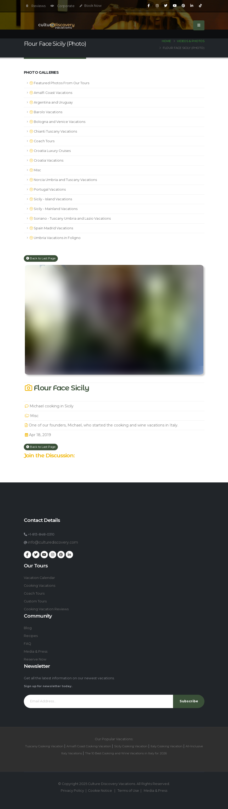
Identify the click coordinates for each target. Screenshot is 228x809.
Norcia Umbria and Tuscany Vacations (63, 180)
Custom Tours (35, 601)
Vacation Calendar (39, 578)
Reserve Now (35, 659)
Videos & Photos (190, 41)
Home (166, 41)
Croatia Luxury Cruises (50, 151)
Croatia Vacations (46, 160)
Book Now (91, 6)
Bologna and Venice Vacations (57, 122)
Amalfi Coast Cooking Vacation (88, 746)
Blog (28, 628)
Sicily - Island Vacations (51, 199)
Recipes (31, 636)
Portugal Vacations (48, 189)
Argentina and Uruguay (51, 102)
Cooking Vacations (39, 586)
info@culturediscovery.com (53, 542)
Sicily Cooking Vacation (130, 746)
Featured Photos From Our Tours (59, 83)
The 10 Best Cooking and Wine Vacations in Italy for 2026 (126, 753)
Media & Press (35, 651)
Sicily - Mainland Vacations (53, 209)
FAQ (27, 644)
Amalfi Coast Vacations (51, 93)
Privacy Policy (72, 791)
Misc (35, 170)
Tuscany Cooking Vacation (44, 746)
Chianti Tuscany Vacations (53, 131)
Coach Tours (42, 141)
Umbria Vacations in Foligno (55, 238)
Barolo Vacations (46, 112)
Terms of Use (128, 791)
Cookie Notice (100, 791)
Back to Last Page (40, 258)
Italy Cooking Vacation (166, 746)
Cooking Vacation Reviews (46, 609)
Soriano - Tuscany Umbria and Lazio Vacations (70, 218)
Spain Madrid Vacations (51, 228)
